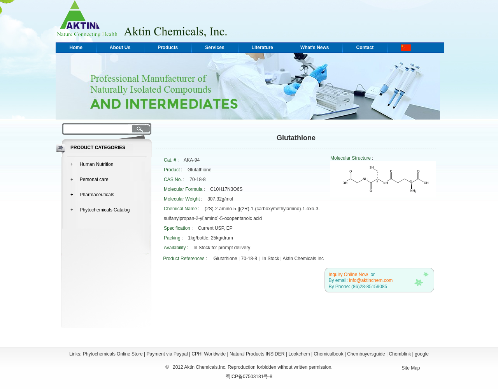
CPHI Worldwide (208, 354)
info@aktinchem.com (371, 280)
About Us (120, 47)
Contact (365, 47)
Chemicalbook (328, 354)
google (422, 354)
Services (214, 47)
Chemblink (400, 354)
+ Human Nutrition (91, 164)
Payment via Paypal (167, 354)
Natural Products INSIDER (257, 354)
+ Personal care (89, 179)
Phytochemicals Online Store (113, 354)
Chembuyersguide (366, 354)
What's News (314, 47)
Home (76, 47)
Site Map (411, 368)
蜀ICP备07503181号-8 (249, 376)
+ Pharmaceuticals (92, 194)
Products (168, 47)
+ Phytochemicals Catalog (100, 210)
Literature (262, 47)
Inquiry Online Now (348, 274)
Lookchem (299, 354)
